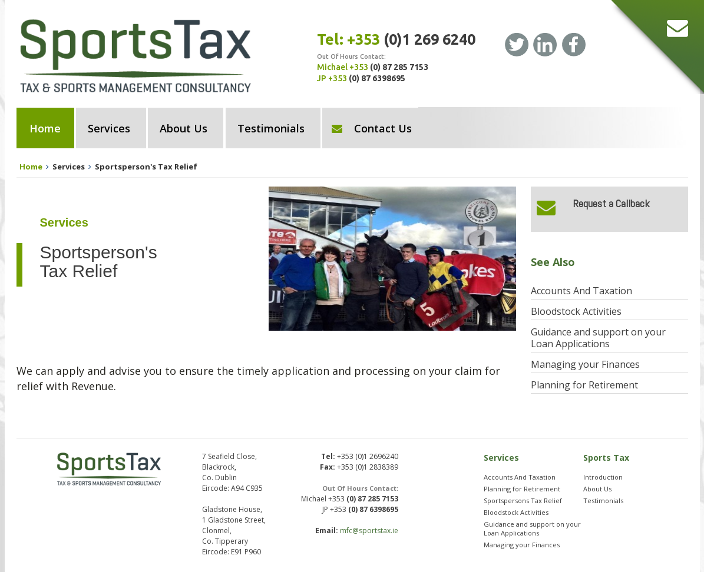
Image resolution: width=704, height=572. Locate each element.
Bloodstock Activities (576, 311)
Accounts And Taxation (581, 291)
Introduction (603, 477)
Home (45, 128)
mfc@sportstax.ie (369, 531)
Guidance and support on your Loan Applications (598, 338)
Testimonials (603, 500)
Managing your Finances (585, 364)
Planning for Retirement (584, 385)
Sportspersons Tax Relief (523, 500)
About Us (597, 488)
